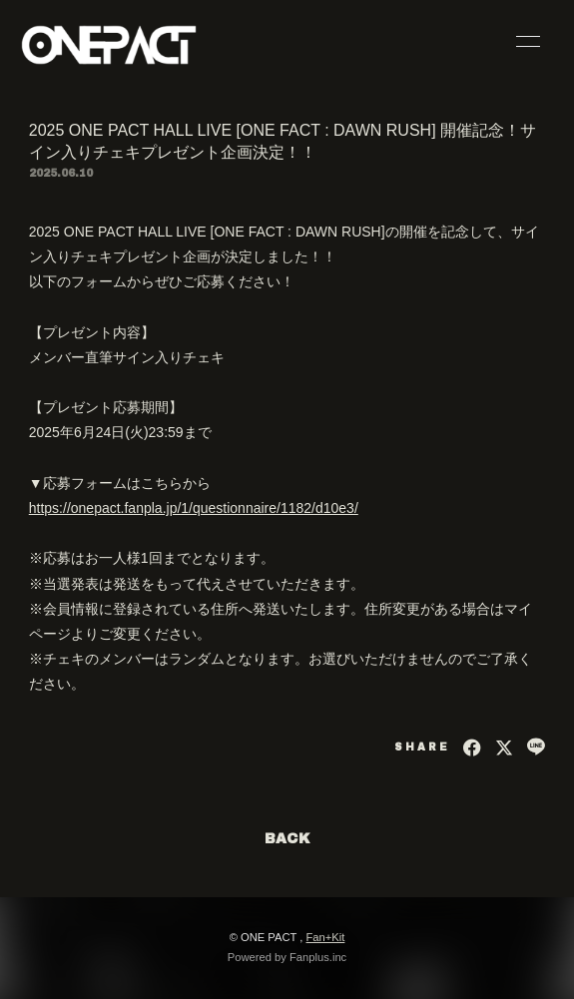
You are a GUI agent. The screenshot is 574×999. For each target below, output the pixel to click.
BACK (287, 838)
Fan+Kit (324, 937)
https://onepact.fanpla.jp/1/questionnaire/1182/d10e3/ (193, 508)
